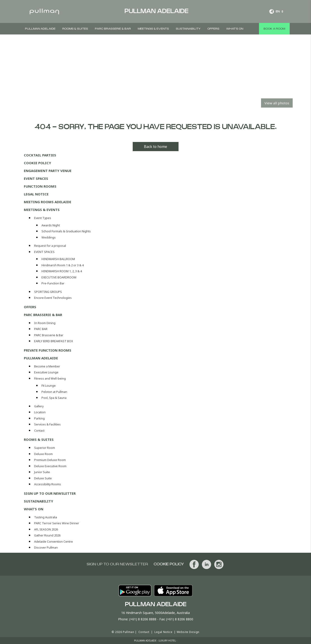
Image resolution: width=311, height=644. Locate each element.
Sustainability (188, 28)
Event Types (42, 218)
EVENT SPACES (44, 252)
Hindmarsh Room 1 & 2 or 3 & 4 (62, 265)
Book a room (274, 28)
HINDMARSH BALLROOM (58, 259)
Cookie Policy (37, 163)
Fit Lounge (48, 386)
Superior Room (44, 448)
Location (40, 412)
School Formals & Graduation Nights (66, 231)
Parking (39, 418)
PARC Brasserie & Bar (113, 28)
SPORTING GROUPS (48, 292)
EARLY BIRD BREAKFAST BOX (53, 341)
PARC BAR (40, 329)
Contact (39, 431)
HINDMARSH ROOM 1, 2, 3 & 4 (61, 271)
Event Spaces (36, 178)
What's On (234, 28)
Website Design (188, 632)
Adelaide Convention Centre (53, 542)
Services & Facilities (47, 424)
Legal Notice (36, 194)
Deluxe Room (43, 454)
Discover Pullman (46, 548)
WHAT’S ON (33, 509)
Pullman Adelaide (40, 28)
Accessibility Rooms (47, 484)
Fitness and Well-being (50, 378)
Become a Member (47, 366)
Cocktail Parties (40, 155)
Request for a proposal (50, 246)
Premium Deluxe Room (50, 460)
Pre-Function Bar (52, 283)
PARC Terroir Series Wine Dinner (56, 523)
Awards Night (50, 225)
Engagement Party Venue (48, 170)
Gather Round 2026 (47, 535)
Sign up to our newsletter (50, 493)
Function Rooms (40, 186)
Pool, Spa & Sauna (53, 398)
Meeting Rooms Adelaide (47, 202)
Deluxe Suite (43, 478)
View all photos (276, 103)
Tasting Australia (45, 517)
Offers (213, 28)
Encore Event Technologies (53, 298)
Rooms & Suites (75, 28)
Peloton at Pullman (54, 392)
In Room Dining (44, 323)
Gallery (39, 406)
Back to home (155, 146)
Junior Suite (42, 472)
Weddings (48, 237)
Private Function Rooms (47, 350)
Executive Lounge (46, 372)
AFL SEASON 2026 (46, 529)
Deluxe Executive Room (50, 466)
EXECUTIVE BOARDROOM (58, 277)
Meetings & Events (153, 28)
